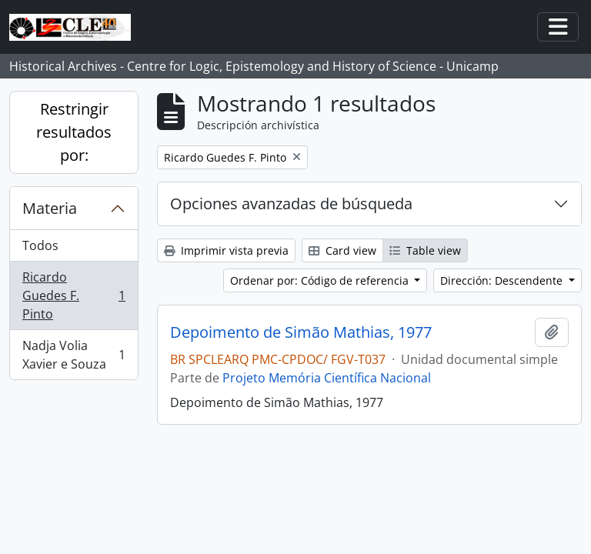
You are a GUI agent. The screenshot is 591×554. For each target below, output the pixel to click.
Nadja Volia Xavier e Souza (73, 354)
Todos (40, 245)
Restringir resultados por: (74, 131)
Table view (425, 250)
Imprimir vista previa (226, 250)
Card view (342, 250)
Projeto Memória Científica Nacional (326, 377)
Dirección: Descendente (503, 280)
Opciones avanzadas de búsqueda (291, 203)
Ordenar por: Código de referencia (321, 280)
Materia (49, 208)
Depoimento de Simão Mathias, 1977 (301, 332)
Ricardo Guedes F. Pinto (73, 295)
